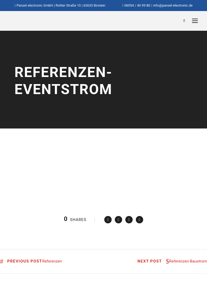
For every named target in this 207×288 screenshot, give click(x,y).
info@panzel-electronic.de (173, 5)
